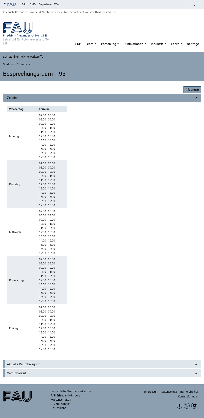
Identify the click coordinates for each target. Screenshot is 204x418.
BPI (24, 4)
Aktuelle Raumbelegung (23, 364)
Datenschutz (169, 391)
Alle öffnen (192, 89)
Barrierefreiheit (189, 391)
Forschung (108, 44)
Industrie (157, 44)
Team (89, 44)
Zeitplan (13, 98)
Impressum (151, 391)
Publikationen (133, 44)
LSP (78, 44)
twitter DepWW (187, 406)
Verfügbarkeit (16, 373)
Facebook (179, 406)
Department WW (49, 4)
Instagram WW (194, 406)
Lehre (175, 44)
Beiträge (193, 44)
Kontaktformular (188, 396)
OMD (32, 4)
